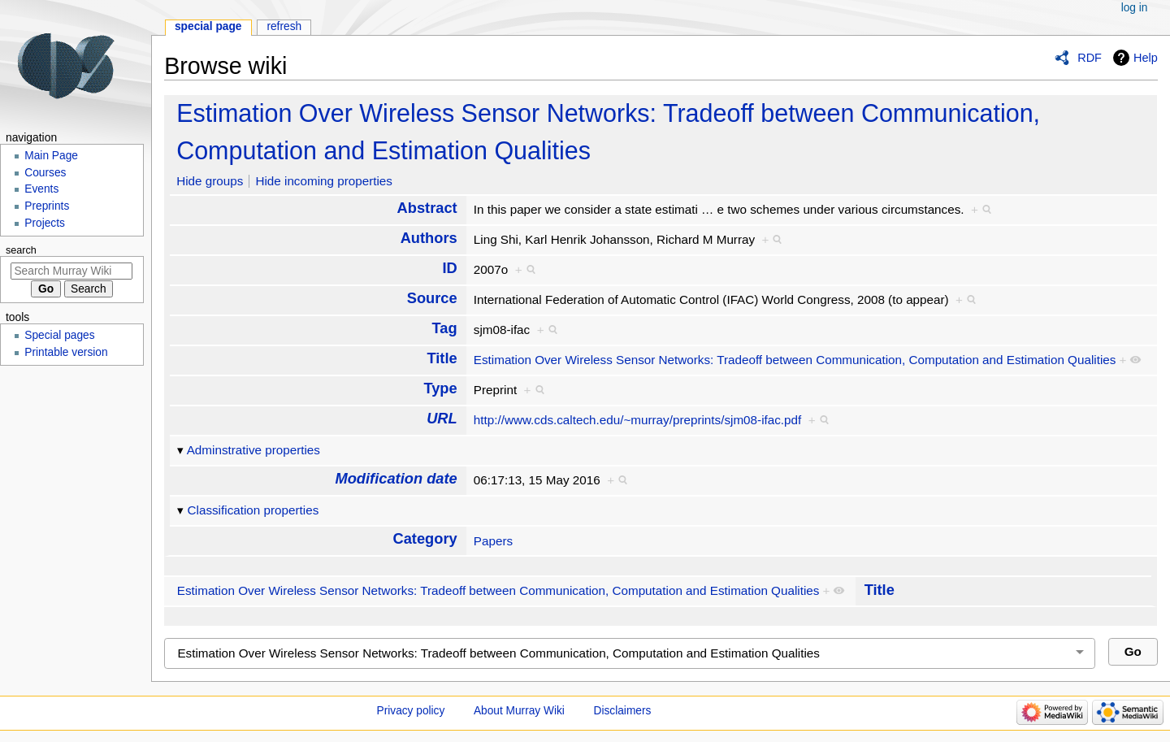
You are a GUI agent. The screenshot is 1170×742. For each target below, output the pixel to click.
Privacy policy (411, 711)
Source (432, 297)
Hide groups (209, 181)
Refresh (283, 26)
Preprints (46, 206)
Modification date (396, 478)
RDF (1089, 57)
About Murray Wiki (519, 711)
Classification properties (253, 510)
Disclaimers (623, 711)
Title (442, 358)
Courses (45, 173)
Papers (493, 541)
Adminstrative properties (253, 450)
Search (21, 250)
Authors (429, 237)
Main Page (51, 156)
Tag (444, 327)
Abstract (427, 207)
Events (41, 189)
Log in (1134, 8)
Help (1145, 57)
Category (425, 538)
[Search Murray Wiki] (71, 271)
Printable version (65, 352)
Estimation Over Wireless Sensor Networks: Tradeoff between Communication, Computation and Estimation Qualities (795, 360)
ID (449, 267)
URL (442, 418)
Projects (44, 223)
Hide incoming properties (323, 181)
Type (440, 388)
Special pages (59, 335)
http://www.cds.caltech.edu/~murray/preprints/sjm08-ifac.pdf (637, 420)
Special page (208, 26)
